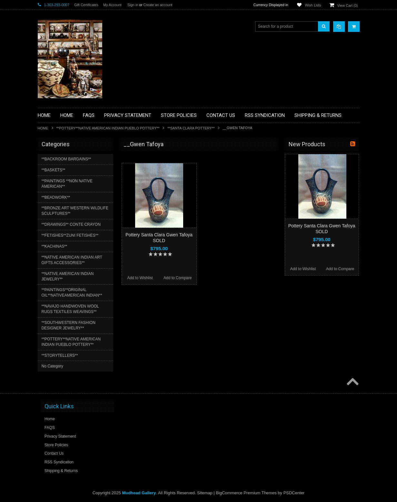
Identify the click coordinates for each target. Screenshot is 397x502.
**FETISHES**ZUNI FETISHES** (70, 235)
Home (43, 128)
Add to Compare (178, 278)
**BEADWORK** (56, 197)
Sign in (132, 5)
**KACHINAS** (54, 246)
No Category (52, 366)
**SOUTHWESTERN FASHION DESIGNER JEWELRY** (68, 325)
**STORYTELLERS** (60, 355)
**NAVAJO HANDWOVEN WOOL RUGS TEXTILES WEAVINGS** (70, 309)
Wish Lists (313, 5)
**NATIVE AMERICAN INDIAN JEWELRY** (68, 276)
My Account (112, 5)
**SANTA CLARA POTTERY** (190, 128)
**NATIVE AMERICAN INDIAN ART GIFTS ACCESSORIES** (72, 260)
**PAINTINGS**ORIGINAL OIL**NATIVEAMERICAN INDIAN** (72, 293)
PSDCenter (294, 492)
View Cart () (347, 5)
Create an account (157, 5)
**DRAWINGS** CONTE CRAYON (71, 224)
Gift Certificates (86, 5)
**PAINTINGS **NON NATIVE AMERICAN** (67, 184)
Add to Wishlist (140, 278)
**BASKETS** (53, 170)
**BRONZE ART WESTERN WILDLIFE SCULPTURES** (75, 211)
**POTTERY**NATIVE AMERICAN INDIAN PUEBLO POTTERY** (108, 128)
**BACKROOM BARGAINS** (66, 159)
